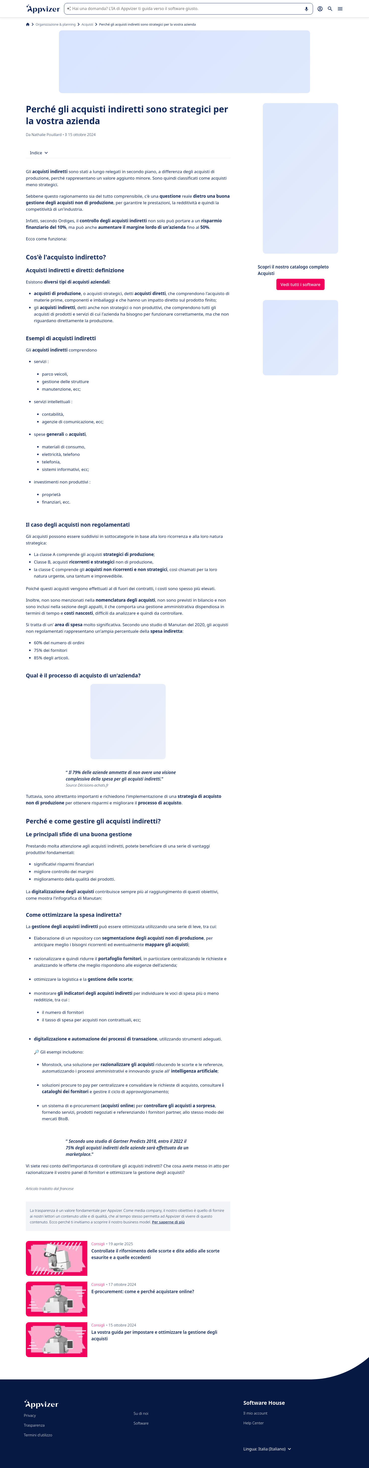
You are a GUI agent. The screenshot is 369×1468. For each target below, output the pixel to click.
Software (141, 1423)
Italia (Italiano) (275, 1449)
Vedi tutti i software (301, 284)
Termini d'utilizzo (38, 1434)
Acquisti (87, 24)
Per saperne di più (168, 1221)
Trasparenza (34, 1425)
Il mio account (255, 1413)
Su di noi (141, 1413)
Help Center (253, 1422)
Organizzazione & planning (56, 24)
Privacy (30, 1415)
